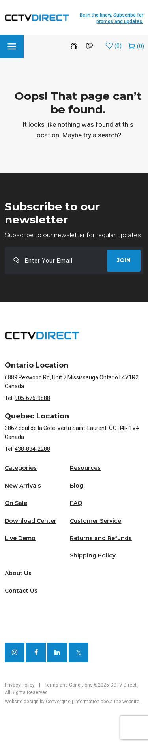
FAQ (76, 503)
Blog (76, 485)
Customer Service (95, 520)
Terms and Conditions (69, 685)
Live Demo (20, 538)
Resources (85, 467)
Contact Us (21, 590)
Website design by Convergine (38, 701)
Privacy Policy (20, 685)
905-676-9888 (32, 398)
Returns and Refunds (101, 538)
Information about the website (106, 701)
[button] (12, 46)
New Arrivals (23, 485)
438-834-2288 (32, 449)
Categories (21, 467)
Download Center (30, 520)
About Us (18, 573)
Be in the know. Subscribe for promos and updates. (111, 18)
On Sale (16, 503)
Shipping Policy (93, 555)
